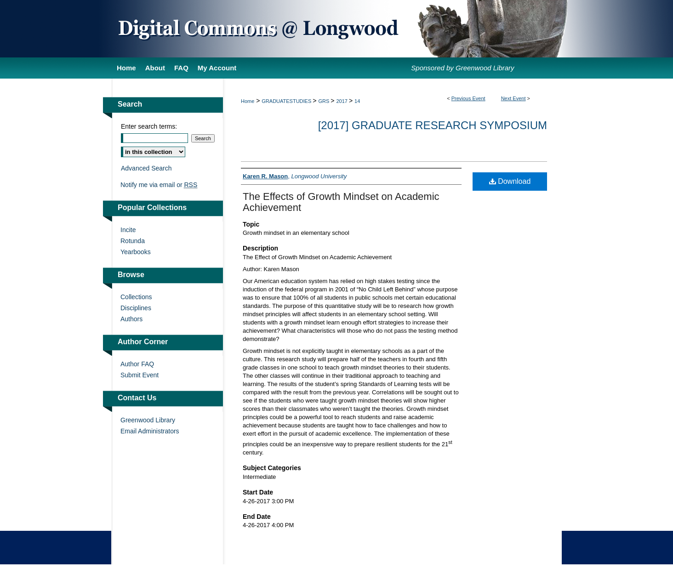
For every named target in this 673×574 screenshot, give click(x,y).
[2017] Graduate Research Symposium (432, 125)
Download (510, 181)
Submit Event (139, 375)
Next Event (513, 98)
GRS (324, 101)
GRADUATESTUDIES (287, 101)
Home (247, 101)
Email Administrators (149, 431)
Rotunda (132, 240)
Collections (136, 297)
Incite (128, 229)
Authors (131, 319)
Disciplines (135, 308)
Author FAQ (137, 364)
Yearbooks (135, 252)
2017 (342, 101)
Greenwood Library (147, 420)
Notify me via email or (158, 184)
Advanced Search (146, 168)
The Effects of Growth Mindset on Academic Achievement (341, 202)
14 (357, 101)
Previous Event (468, 98)
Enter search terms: (149, 126)
